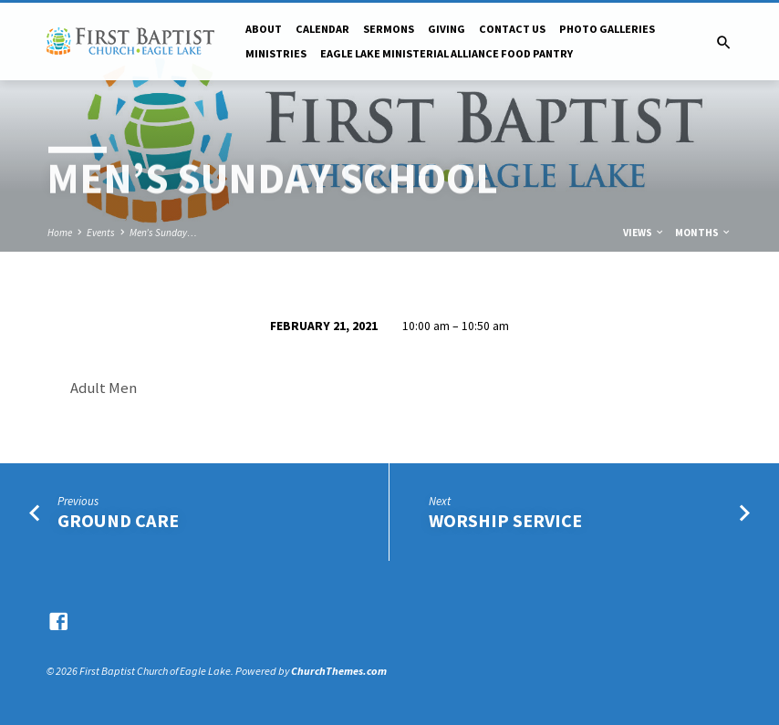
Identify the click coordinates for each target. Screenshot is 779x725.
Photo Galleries (607, 29)
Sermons (388, 29)
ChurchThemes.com (339, 671)
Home (59, 232)
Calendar (322, 29)
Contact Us (512, 29)
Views (644, 232)
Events (101, 232)
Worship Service (505, 521)
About (263, 29)
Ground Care (118, 521)
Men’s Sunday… (163, 232)
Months (703, 232)
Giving (446, 29)
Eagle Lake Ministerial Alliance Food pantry (446, 53)
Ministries (275, 53)
